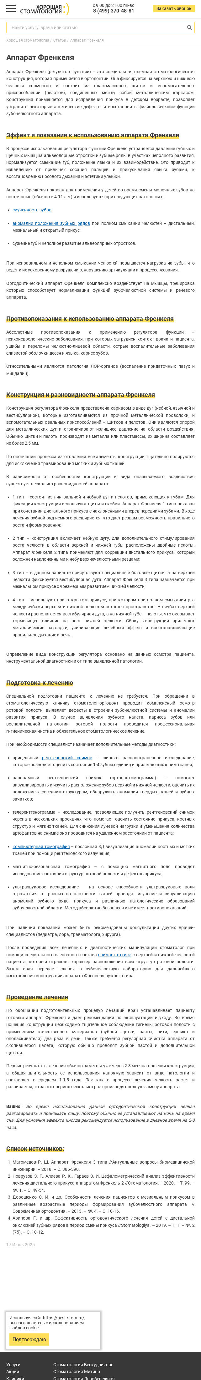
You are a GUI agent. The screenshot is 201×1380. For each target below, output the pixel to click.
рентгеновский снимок (67, 757)
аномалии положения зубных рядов (51, 223)
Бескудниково (83, 1364)
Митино (76, 1371)
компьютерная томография (41, 846)
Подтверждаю (29, 1339)
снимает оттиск (114, 954)
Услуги (13, 1364)
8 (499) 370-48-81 (113, 11)
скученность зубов (32, 209)
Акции (12, 1371)
